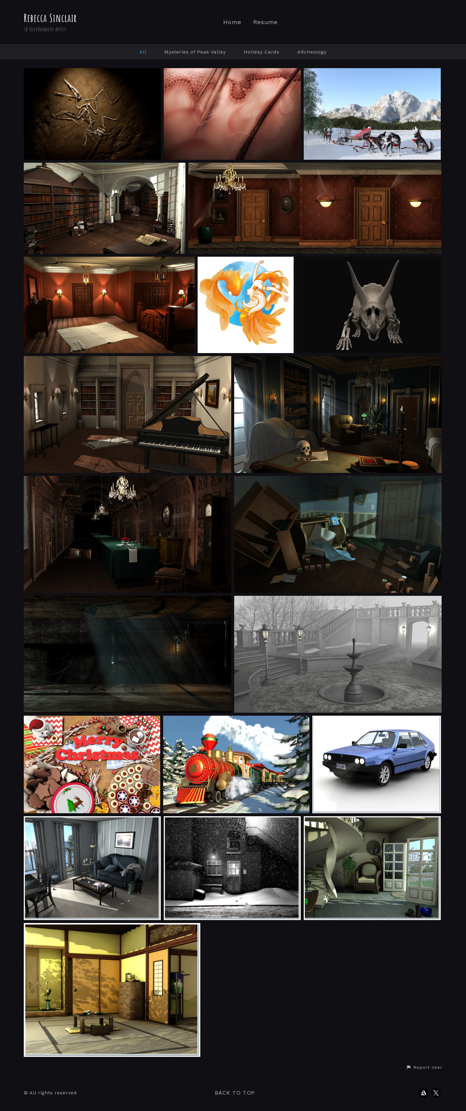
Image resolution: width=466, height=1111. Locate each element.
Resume (265, 22)
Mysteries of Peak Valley (195, 52)
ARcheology (312, 52)
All (143, 52)
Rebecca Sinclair (50, 18)
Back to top (235, 1093)
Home (232, 22)
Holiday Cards (261, 52)
